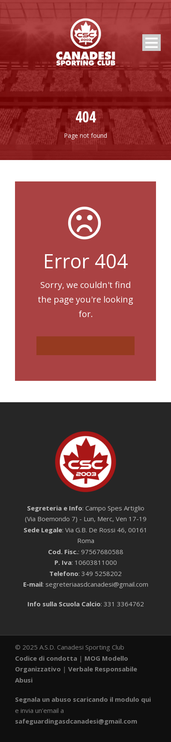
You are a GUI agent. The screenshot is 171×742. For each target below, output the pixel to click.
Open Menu (151, 42)
